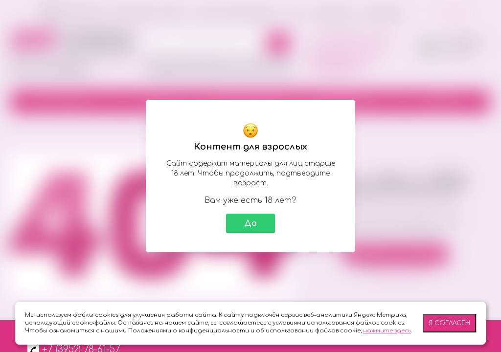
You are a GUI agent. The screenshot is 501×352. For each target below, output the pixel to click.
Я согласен (449, 323)
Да (250, 223)
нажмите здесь (387, 331)
